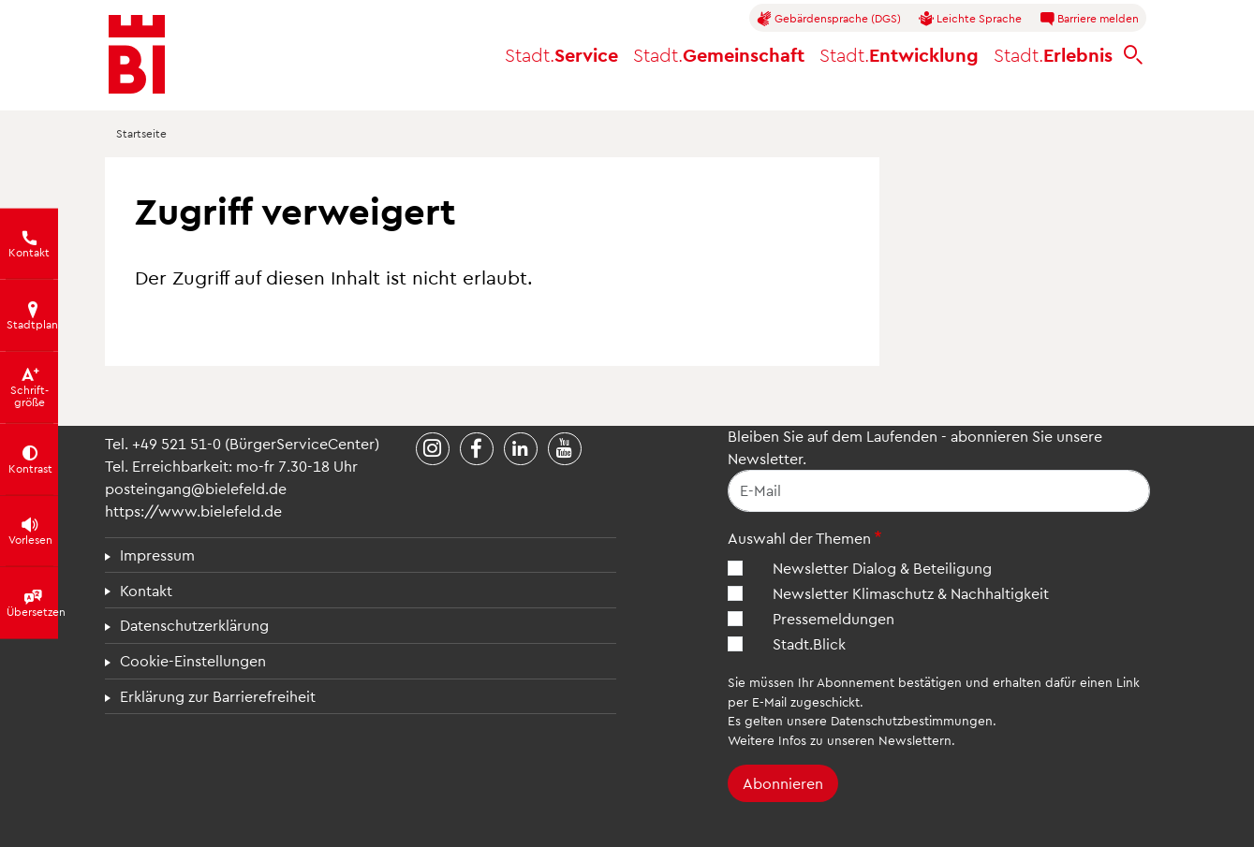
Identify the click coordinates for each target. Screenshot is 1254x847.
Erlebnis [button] (1053, 54)
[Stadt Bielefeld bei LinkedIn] (521, 449)
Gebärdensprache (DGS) (829, 18)
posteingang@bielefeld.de (196, 488)
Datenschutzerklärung (194, 625)
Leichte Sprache (970, 18)
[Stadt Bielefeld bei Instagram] (433, 449)
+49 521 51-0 (176, 443)
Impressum (157, 554)
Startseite (141, 132)
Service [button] (561, 54)
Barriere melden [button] (1089, 18)
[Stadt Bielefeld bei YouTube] (565, 449)
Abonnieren (783, 783)
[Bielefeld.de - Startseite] (137, 54)
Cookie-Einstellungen (193, 660)
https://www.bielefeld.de (193, 510)
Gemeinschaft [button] (718, 54)
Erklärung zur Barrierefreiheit (218, 696)
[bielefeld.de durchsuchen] (1133, 54)
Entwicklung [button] (899, 54)
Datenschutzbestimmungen (912, 720)
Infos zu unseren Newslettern (865, 740)
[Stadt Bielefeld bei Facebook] (477, 449)
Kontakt (146, 590)
